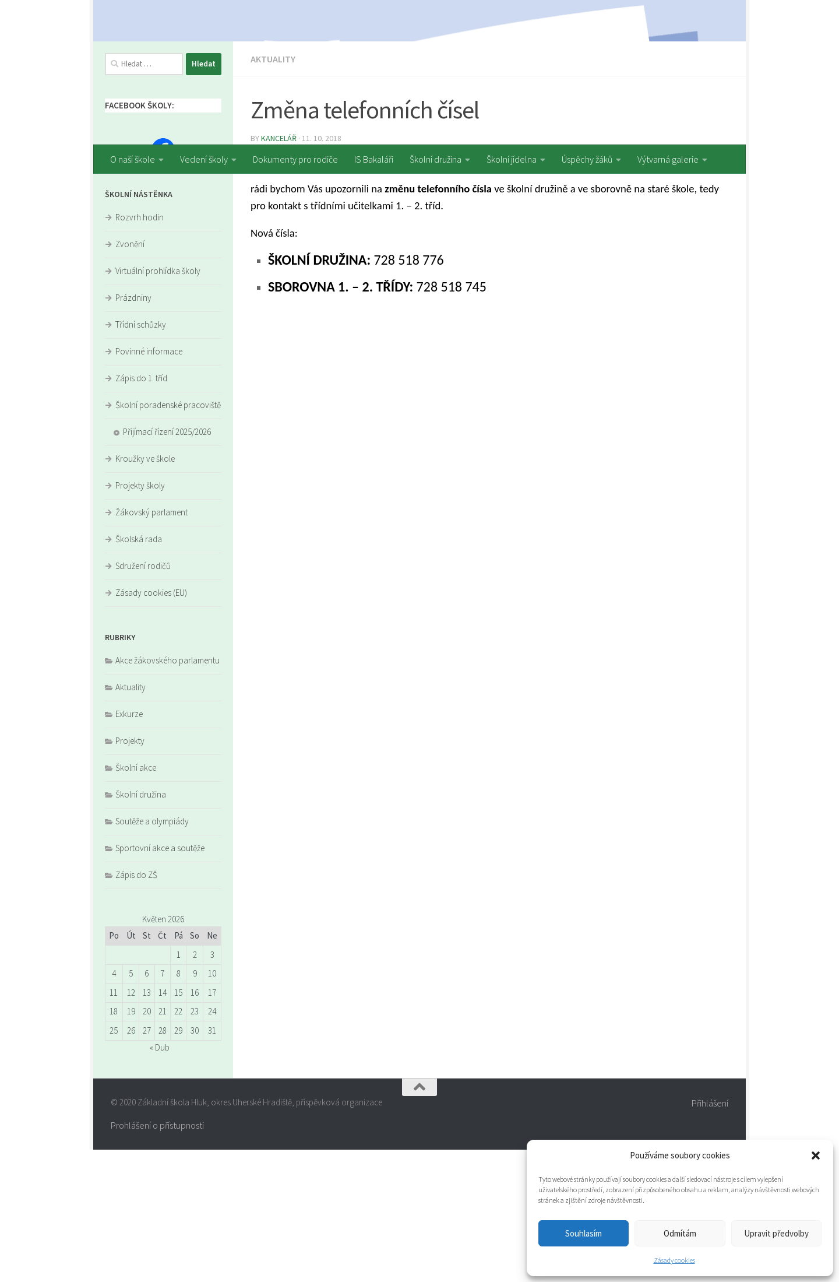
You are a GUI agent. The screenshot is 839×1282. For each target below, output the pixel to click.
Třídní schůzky (140, 456)
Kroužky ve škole (145, 590)
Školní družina (435, 159)
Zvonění (129, 376)
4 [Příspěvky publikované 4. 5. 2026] (114, 1105)
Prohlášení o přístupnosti (157, 1257)
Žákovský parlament (151, 644)
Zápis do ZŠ (136, 1007)
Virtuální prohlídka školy (157, 403)
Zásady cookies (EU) (151, 724)
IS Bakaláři (373, 159)
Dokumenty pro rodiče (295, 159)
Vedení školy (204, 159)
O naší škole (132, 159)
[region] (419, 72)
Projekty (129, 873)
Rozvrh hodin (139, 349)
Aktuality (273, 191)
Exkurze (129, 846)
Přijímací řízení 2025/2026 (167, 564)
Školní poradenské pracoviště (168, 537)
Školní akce (135, 899)
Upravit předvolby (776, 1233)
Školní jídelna (512, 159)
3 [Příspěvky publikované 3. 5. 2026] (212, 1087)
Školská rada (138, 671)
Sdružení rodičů (143, 698)
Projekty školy (140, 617)
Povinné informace (148, 483)
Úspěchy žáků (587, 159)
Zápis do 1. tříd (141, 510)
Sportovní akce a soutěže (160, 980)
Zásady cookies (674, 1260)
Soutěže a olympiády (152, 953)
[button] (816, 1155)
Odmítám (680, 1233)
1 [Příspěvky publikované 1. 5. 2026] (179, 1087)
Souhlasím (583, 1233)
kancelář (279, 270)
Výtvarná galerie (668, 159)
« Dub (160, 1179)
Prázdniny (133, 429)
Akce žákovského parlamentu (167, 792)
